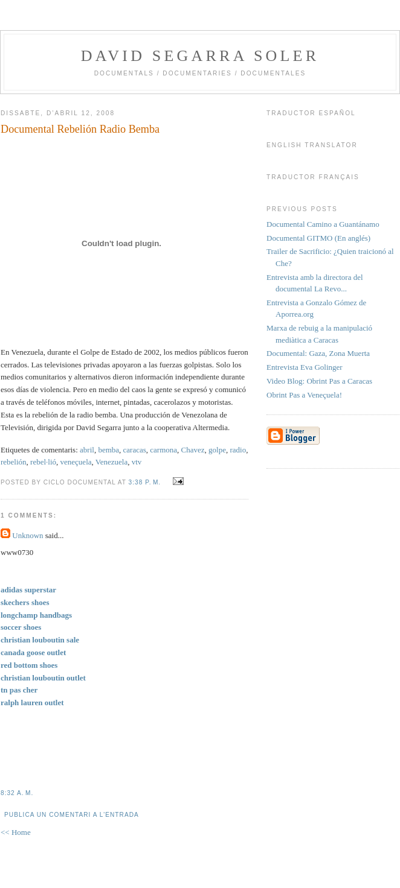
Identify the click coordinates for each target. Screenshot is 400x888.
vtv (137, 461)
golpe (217, 449)
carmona (163, 449)
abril (87, 449)
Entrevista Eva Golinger (304, 367)
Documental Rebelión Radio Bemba (80, 129)
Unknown (27, 535)
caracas (134, 449)
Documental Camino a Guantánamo (322, 224)
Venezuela (111, 461)
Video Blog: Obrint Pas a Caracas (319, 380)
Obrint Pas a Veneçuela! (304, 394)
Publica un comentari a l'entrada (71, 814)
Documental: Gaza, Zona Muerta (318, 353)
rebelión (14, 461)
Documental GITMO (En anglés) (318, 238)
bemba (108, 449)
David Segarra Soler (200, 56)
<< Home (16, 832)
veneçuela (76, 461)
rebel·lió (43, 461)
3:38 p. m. (145, 482)
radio (238, 449)
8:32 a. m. (17, 793)
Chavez (193, 449)
